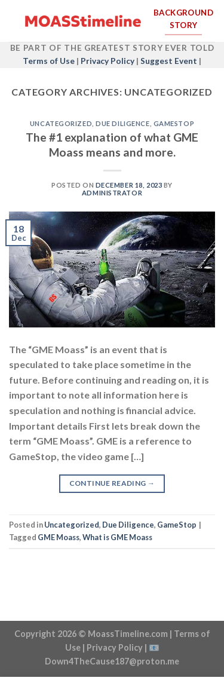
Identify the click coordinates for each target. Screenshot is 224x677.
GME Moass (58, 537)
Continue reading (112, 483)
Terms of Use (49, 61)
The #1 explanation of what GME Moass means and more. (112, 144)
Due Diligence (122, 123)
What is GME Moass (117, 537)
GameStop (174, 123)
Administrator (112, 193)
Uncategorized (61, 123)
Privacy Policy (107, 61)
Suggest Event (168, 61)
